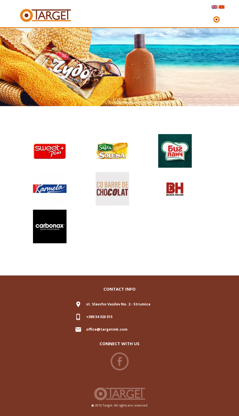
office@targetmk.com (106, 329)
